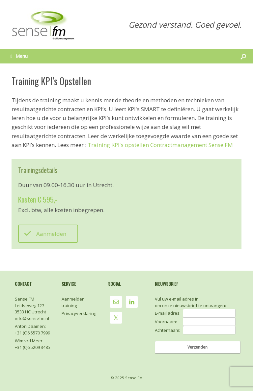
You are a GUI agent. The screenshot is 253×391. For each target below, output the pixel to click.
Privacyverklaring (79, 313)
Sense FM (134, 377)
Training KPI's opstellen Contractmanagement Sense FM (160, 145)
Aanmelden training (73, 302)
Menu (19, 56)
